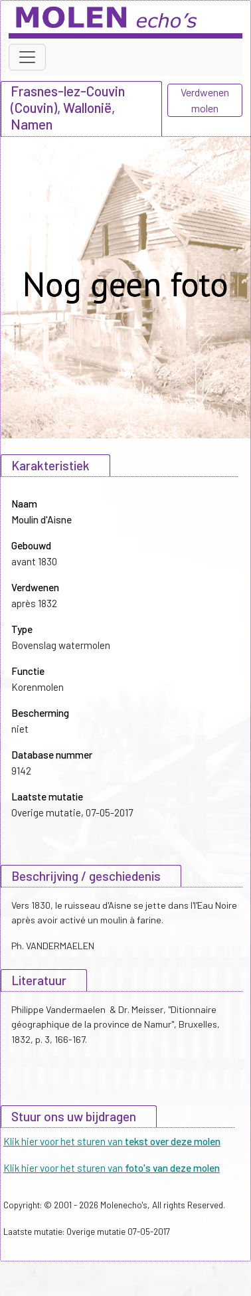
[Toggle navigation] (27, 57)
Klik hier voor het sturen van (111, 1141)
